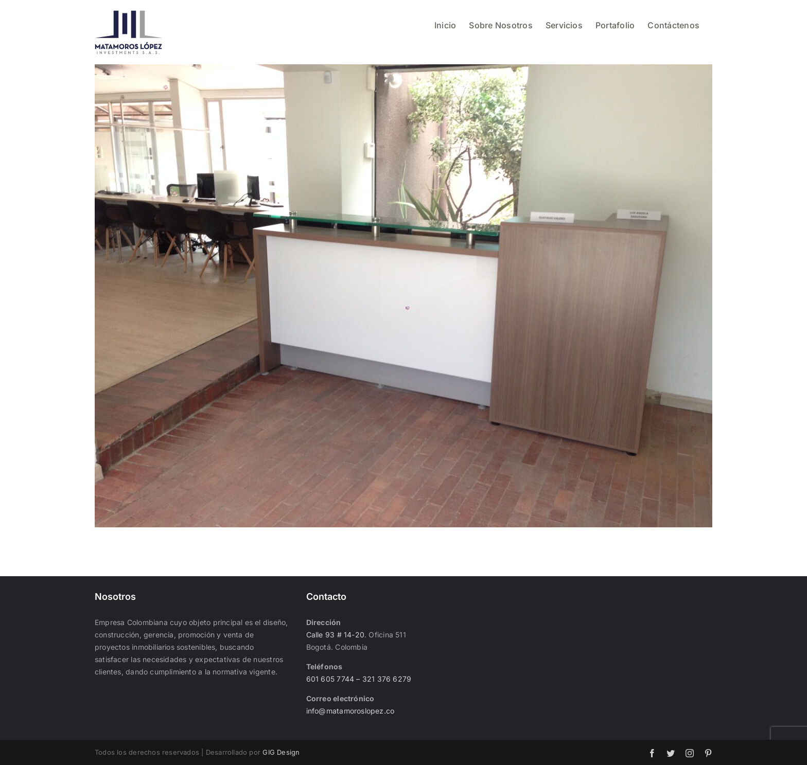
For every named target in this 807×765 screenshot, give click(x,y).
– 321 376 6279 (382, 678)
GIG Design (281, 752)
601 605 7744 (330, 678)
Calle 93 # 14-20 (335, 634)
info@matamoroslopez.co (350, 710)
